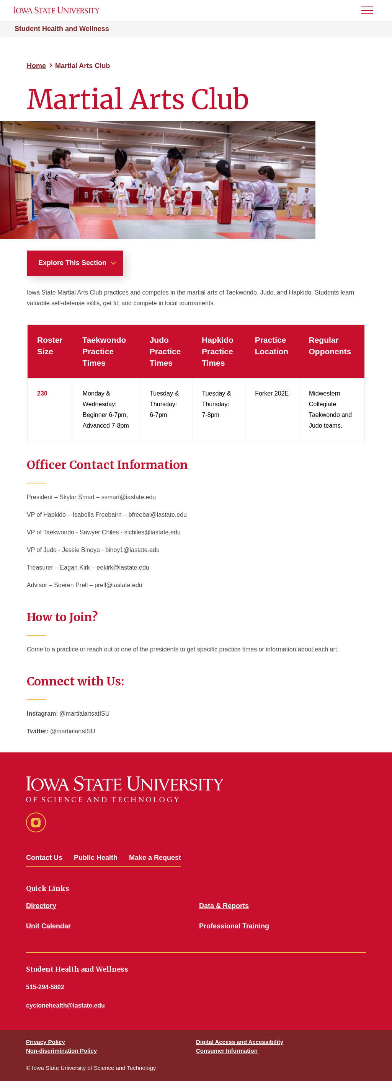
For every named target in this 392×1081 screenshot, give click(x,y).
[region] (196, 382)
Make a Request (155, 857)
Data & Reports (224, 906)
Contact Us (44, 857)
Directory (41, 906)
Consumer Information (227, 1050)
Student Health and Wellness (62, 29)
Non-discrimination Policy (61, 1050)
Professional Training (234, 926)
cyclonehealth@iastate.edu (65, 1005)
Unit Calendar (48, 926)
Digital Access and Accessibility (239, 1042)
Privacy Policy (45, 1042)
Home (36, 66)
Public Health (96, 857)
